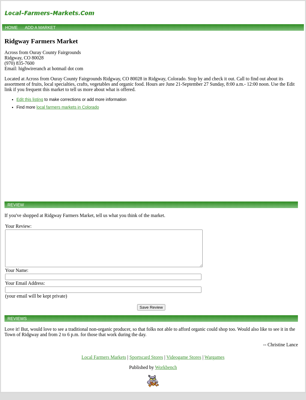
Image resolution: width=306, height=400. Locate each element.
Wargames (214, 364)
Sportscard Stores (146, 364)
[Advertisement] (151, 155)
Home (11, 27)
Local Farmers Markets (104, 364)
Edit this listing (29, 99)
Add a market (40, 27)
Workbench (166, 374)
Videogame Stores (183, 364)
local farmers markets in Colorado (67, 107)
